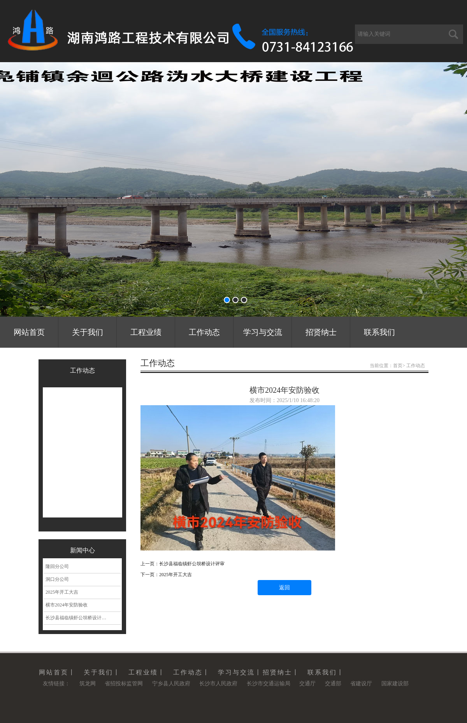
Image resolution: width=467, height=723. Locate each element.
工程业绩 (146, 332)
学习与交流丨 (240, 672)
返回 (284, 588)
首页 (397, 365)
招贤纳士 (321, 332)
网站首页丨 (57, 672)
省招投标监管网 (124, 683)
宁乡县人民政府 (171, 683)
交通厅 (307, 683)
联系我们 (379, 332)
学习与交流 (262, 332)
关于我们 (87, 332)
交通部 (333, 683)
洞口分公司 (57, 579)
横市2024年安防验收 (67, 605)
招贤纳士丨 (281, 672)
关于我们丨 (102, 672)
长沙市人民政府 (218, 683)
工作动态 (204, 332)
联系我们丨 (325, 672)
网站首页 (29, 332)
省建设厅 (361, 683)
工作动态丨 (191, 672)
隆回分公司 (57, 566)
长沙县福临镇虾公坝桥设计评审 (78, 617)
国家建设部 (395, 683)
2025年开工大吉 (62, 592)
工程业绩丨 (146, 672)
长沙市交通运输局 (268, 683)
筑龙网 (87, 683)
